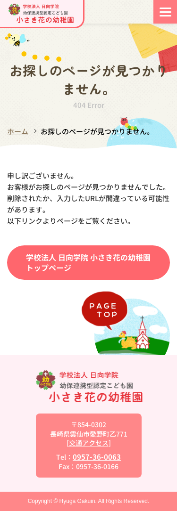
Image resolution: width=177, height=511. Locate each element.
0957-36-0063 (97, 457)
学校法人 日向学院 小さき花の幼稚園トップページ (88, 262)
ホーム (17, 131)
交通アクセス (89, 442)
